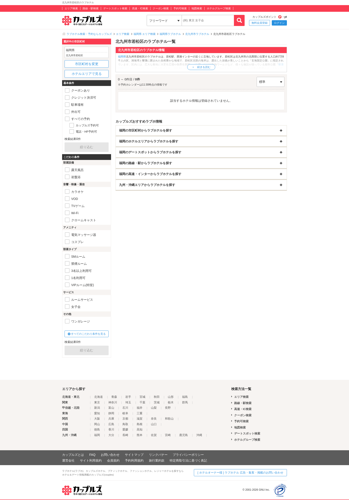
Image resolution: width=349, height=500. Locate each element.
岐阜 (125, 413)
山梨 (154, 407)
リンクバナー (158, 454)
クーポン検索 (161, 8)
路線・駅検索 (91, 8)
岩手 (128, 396)
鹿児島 (183, 435)
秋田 (157, 396)
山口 (154, 424)
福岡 (97, 435)
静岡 (111, 413)
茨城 (157, 402)
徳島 (97, 429)
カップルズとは (73, 454)
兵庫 (111, 418)
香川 (111, 429)
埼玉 (128, 402)
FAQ (92, 454)
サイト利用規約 (91, 460)
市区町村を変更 (86, 64)
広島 (111, 424)
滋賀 (139, 418)
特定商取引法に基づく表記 (188, 460)
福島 (185, 396)
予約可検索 (180, 8)
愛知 (97, 413)
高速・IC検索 (140, 8)
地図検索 (196, 8)
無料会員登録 (260, 22)
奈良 (154, 418)
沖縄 (199, 435)
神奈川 (112, 402)
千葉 (142, 402)
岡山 (97, 424)
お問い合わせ (110, 454)
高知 (139, 429)
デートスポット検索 (115, 8)
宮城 (142, 396)
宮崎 (168, 435)
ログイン (279, 22)
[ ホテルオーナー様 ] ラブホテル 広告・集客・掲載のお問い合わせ (240, 472)
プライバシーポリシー (188, 454)
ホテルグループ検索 (219, 8)
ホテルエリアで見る (87, 74)
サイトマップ (134, 454)
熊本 (139, 435)
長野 (168, 407)
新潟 (97, 407)
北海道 (98, 396)
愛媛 (125, 429)
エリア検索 (71, 8)
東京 (97, 402)
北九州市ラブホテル (197, 34)
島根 (139, 424)
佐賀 (154, 435)
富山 (111, 407)
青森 (114, 396)
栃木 (171, 402)
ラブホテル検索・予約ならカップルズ (89, 34)
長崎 (125, 435)
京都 (125, 418)
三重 (139, 413)
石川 (125, 407)
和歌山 (169, 418)
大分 (111, 435)
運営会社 (68, 460)
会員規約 (113, 460)
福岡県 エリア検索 (145, 34)
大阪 (97, 418)
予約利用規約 (134, 460)
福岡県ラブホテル (170, 34)
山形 (171, 396)
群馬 (185, 402)
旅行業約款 (156, 460)
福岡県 (122, 56)
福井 (139, 407)
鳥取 (125, 424)
